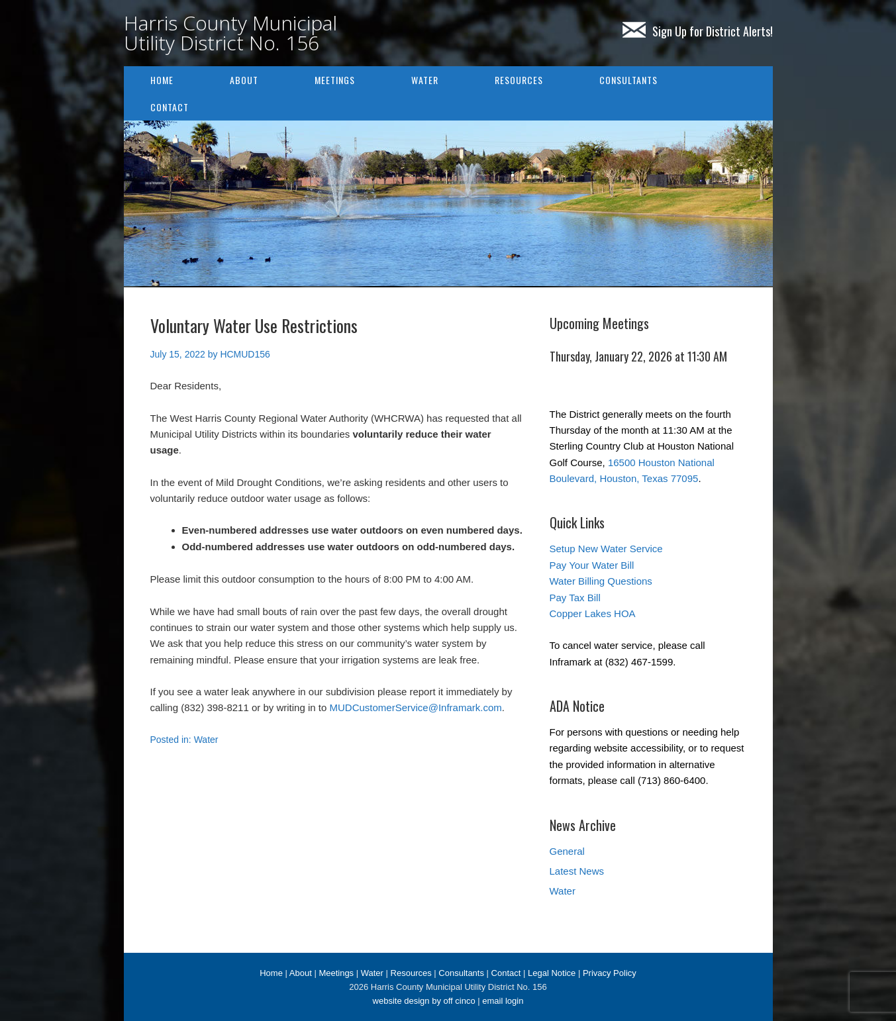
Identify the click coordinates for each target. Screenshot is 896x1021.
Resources (519, 80)
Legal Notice (551, 973)
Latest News (577, 871)
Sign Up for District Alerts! (697, 31)
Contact (169, 107)
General (567, 851)
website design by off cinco (424, 1001)
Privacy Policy (609, 973)
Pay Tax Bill (575, 597)
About (244, 80)
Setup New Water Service (606, 548)
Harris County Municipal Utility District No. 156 (230, 32)
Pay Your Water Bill (592, 565)
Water (424, 80)
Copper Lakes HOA (593, 613)
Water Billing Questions (601, 581)
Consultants (628, 80)
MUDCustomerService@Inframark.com (415, 707)
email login (502, 1001)
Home (162, 80)
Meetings (335, 80)
